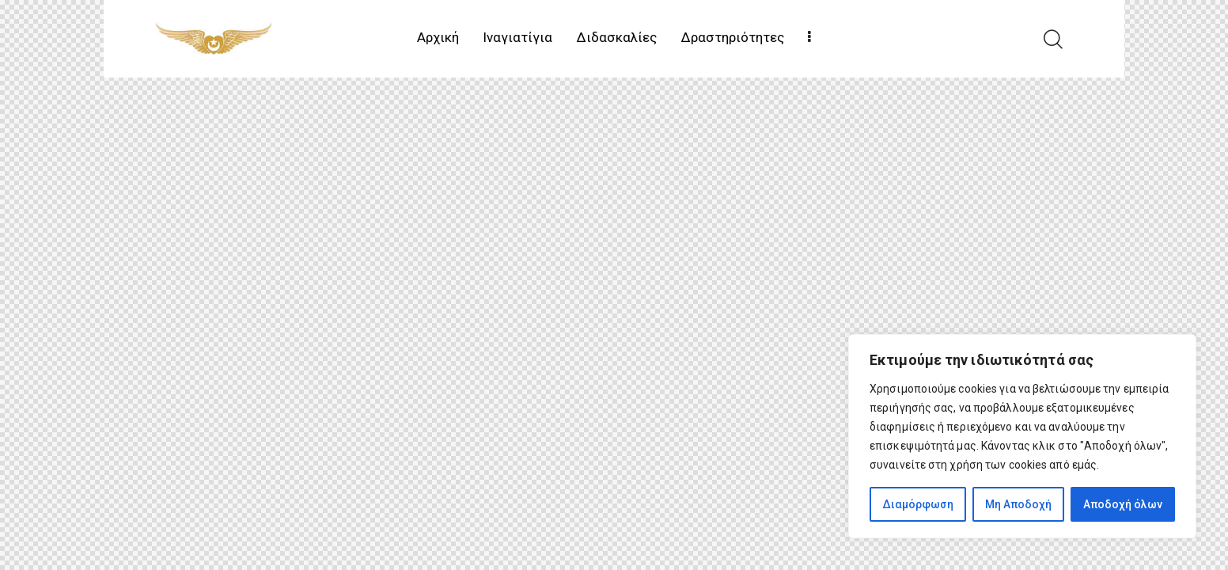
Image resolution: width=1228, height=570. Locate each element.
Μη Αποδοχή (1018, 504)
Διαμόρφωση (917, 504)
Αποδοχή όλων (1122, 504)
